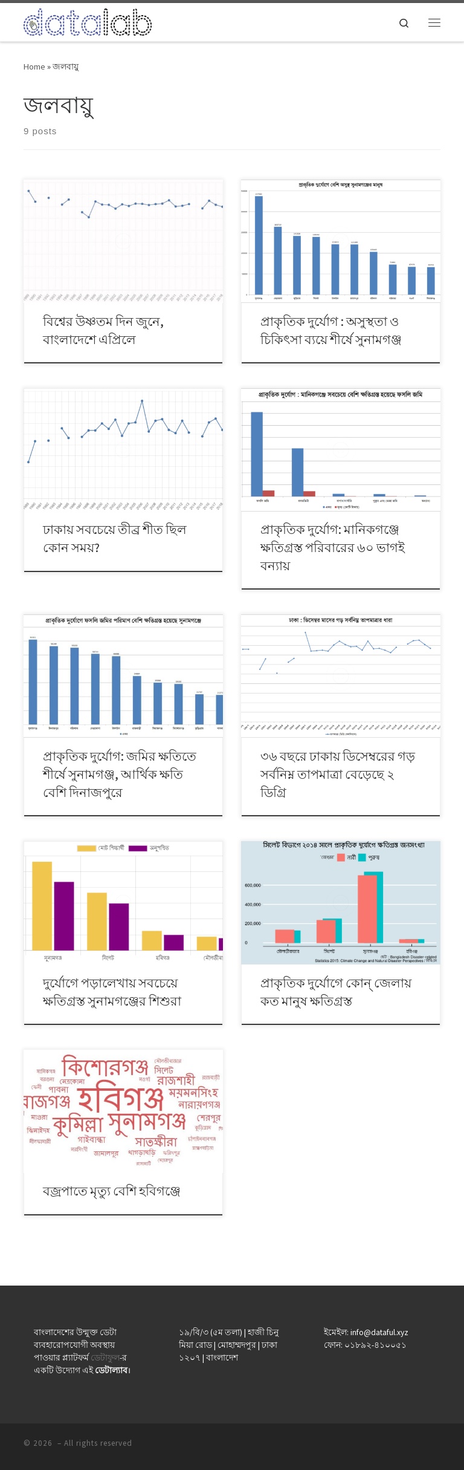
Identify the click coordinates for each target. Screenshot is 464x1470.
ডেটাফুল (105, 1358)
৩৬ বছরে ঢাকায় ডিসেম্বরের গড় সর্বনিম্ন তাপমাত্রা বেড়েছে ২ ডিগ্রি (337, 774)
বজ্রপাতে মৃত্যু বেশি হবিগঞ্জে (112, 1191)
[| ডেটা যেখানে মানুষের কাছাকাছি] (88, 20)
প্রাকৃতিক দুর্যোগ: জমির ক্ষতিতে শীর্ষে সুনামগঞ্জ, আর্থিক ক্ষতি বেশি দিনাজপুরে (119, 774)
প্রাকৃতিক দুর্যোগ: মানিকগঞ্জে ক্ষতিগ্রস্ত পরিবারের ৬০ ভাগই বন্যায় (332, 547)
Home (34, 66)
